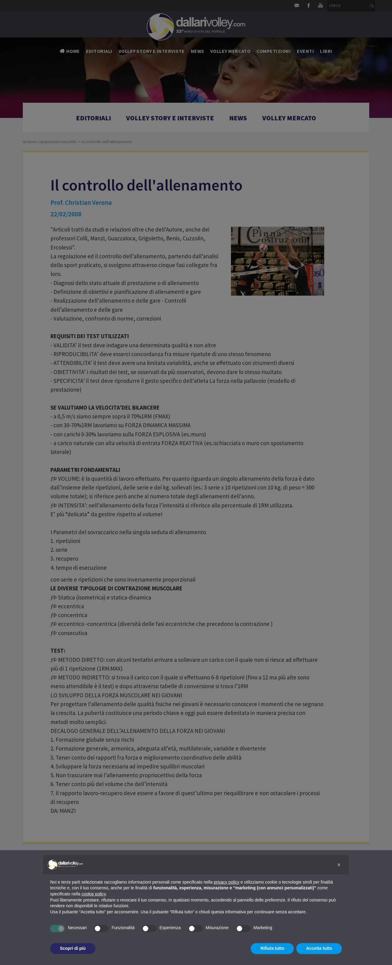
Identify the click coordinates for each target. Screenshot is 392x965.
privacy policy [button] (226, 882)
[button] (339, 865)
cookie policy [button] (94, 893)
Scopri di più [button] (73, 948)
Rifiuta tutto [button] (272, 948)
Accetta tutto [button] (319, 948)
